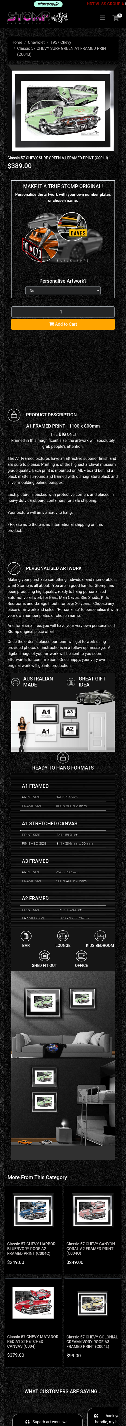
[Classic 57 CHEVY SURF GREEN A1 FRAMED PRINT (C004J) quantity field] (63, 311)
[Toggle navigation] (102, 18)
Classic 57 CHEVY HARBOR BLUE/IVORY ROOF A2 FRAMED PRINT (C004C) (31, 1249)
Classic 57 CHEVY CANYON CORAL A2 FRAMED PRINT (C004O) (90, 1249)
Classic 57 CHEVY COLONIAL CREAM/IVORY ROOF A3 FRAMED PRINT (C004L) (92, 1342)
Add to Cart (63, 324)
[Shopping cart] (115, 18)
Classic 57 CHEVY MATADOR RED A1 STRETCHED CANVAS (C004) (32, 1341)
